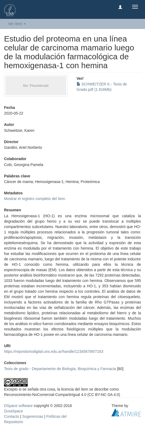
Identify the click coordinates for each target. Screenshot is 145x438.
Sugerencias (32, 416)
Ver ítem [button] (17, 24)
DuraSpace (13, 411)
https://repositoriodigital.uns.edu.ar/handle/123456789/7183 (53, 351)
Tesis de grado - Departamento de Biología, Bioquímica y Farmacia (60, 369)
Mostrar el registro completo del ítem (34, 198)
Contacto (11, 416)
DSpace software (18, 405)
